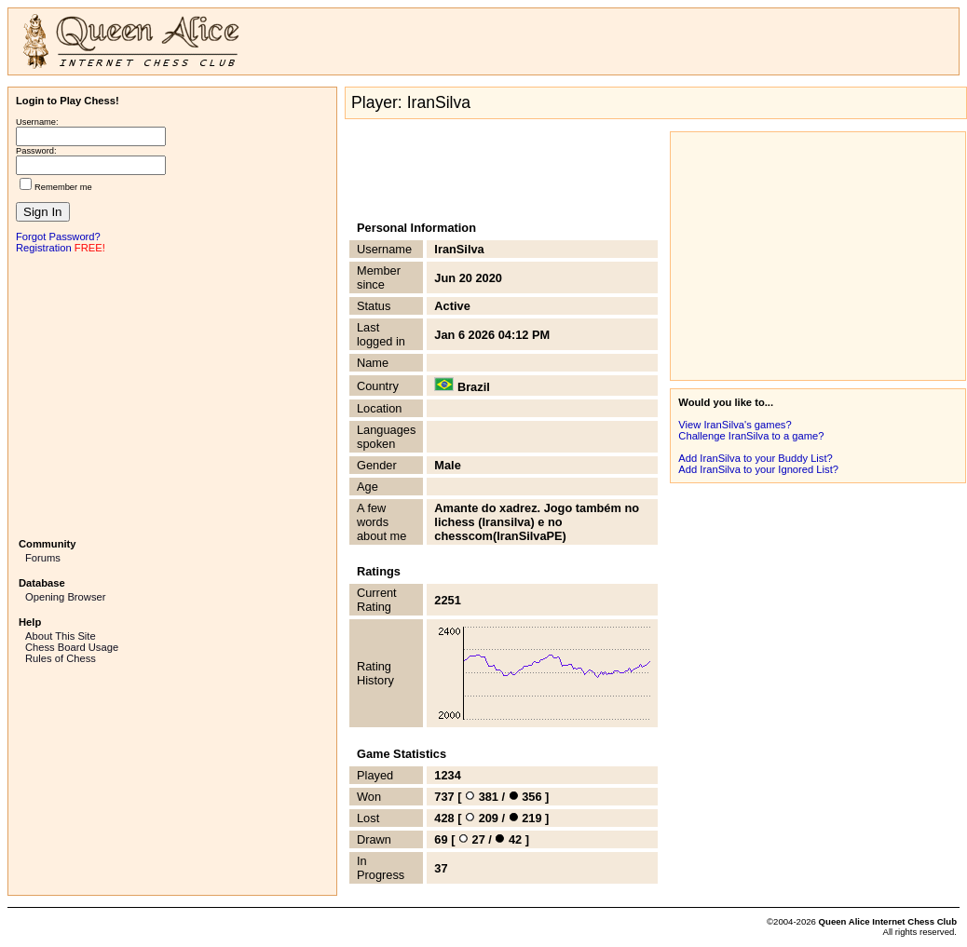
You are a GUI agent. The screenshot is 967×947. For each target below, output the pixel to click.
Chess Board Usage (71, 647)
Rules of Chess (60, 658)
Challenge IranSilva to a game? (751, 435)
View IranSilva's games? (734, 424)
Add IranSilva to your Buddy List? (755, 458)
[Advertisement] (172, 394)
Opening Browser (65, 596)
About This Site (60, 636)
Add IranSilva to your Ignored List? (758, 469)
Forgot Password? (58, 236)
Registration (44, 247)
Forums (43, 557)
